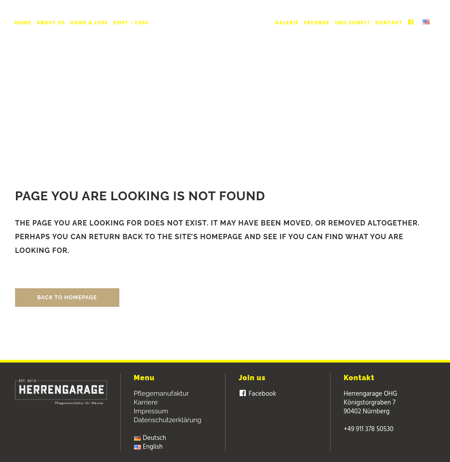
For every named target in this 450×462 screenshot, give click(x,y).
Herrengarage (208, 93)
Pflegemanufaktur (161, 393)
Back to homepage (67, 297)
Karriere (146, 402)
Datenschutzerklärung (168, 420)
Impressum (151, 411)
